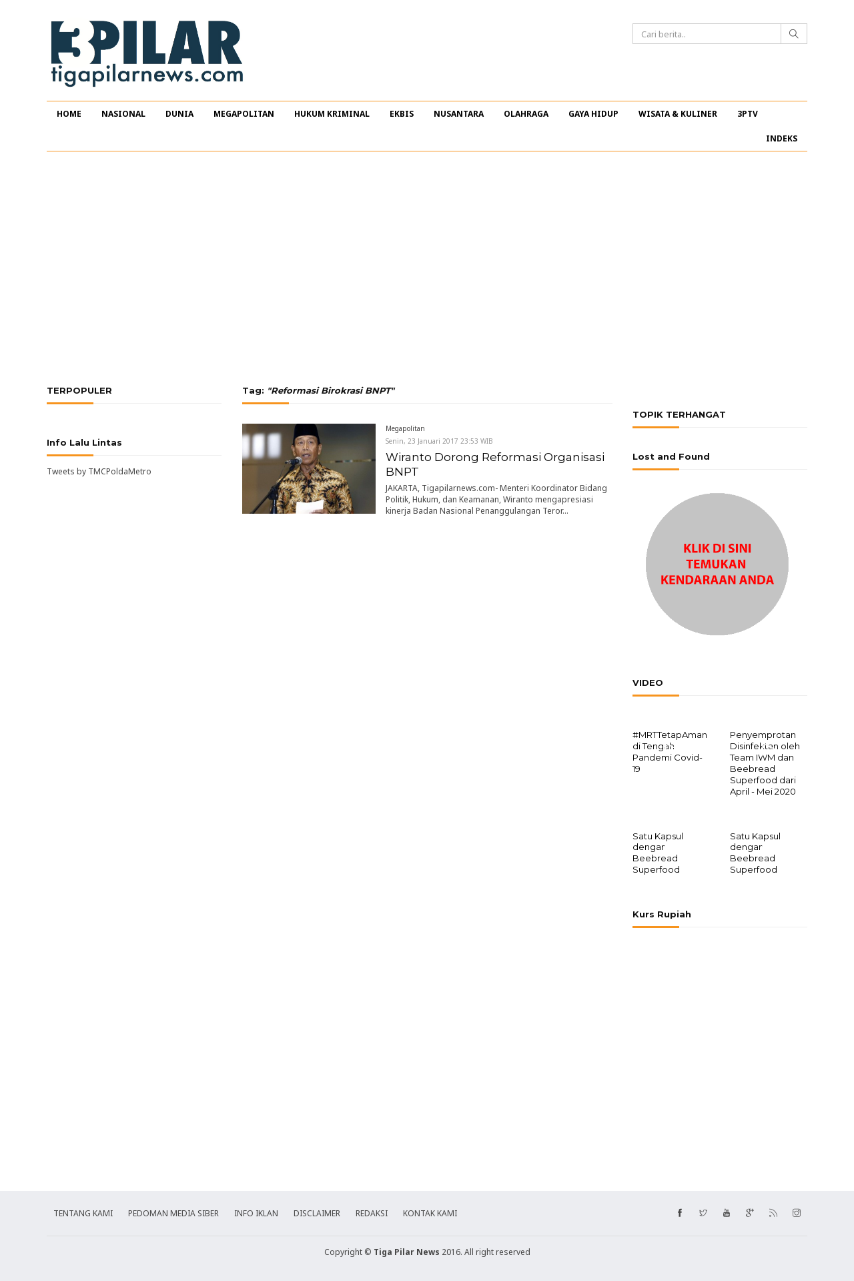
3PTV (747, 113)
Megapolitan (405, 428)
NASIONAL (123, 113)
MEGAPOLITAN (244, 113)
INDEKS (781, 138)
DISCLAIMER (317, 1212)
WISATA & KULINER (677, 113)
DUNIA (179, 113)
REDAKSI (372, 1212)
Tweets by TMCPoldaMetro (99, 471)
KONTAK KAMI (430, 1212)
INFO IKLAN (256, 1212)
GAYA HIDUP (593, 113)
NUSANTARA (459, 113)
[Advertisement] (427, 268)
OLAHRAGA (526, 113)
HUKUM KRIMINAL (332, 113)
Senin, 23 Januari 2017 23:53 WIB (439, 441)
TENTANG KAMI (83, 1212)
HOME (69, 113)
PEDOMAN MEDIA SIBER (173, 1212)
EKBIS (402, 113)
